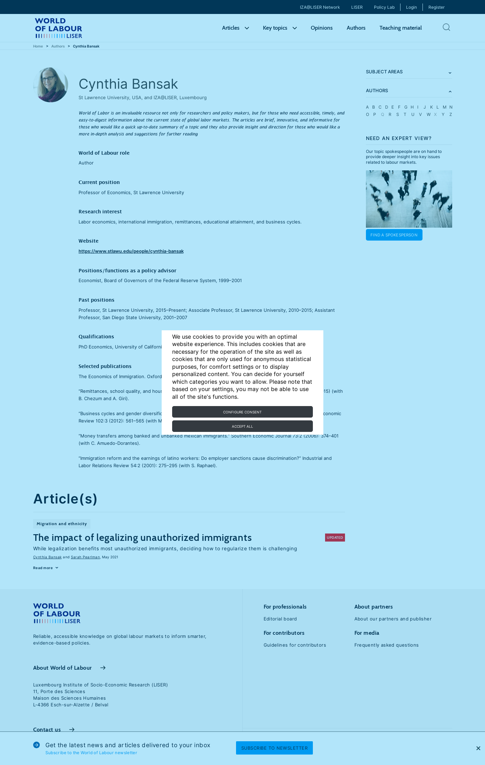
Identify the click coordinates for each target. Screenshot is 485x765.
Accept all (242, 426)
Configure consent (242, 412)
